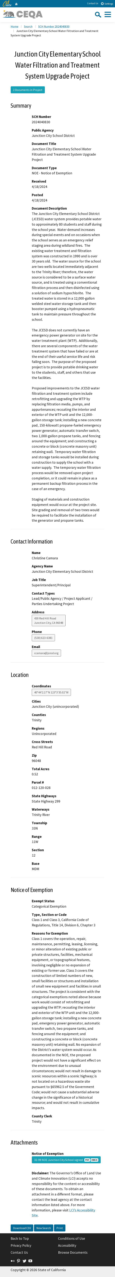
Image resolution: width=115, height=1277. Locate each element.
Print (59, 1228)
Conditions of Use (71, 1238)
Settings (107, 3)
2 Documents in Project (27, 90)
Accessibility (67, 1245)
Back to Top (20, 1238)
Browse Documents (72, 1252)
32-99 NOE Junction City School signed (66, 1160)
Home (14, 26)
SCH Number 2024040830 (53, 26)
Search (28, 26)
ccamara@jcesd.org (46, 653)
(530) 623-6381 (43, 638)
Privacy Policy (21, 1245)
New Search (43, 1228)
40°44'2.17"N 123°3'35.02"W (51, 692)
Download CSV (22, 1228)
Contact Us (92, 3)
